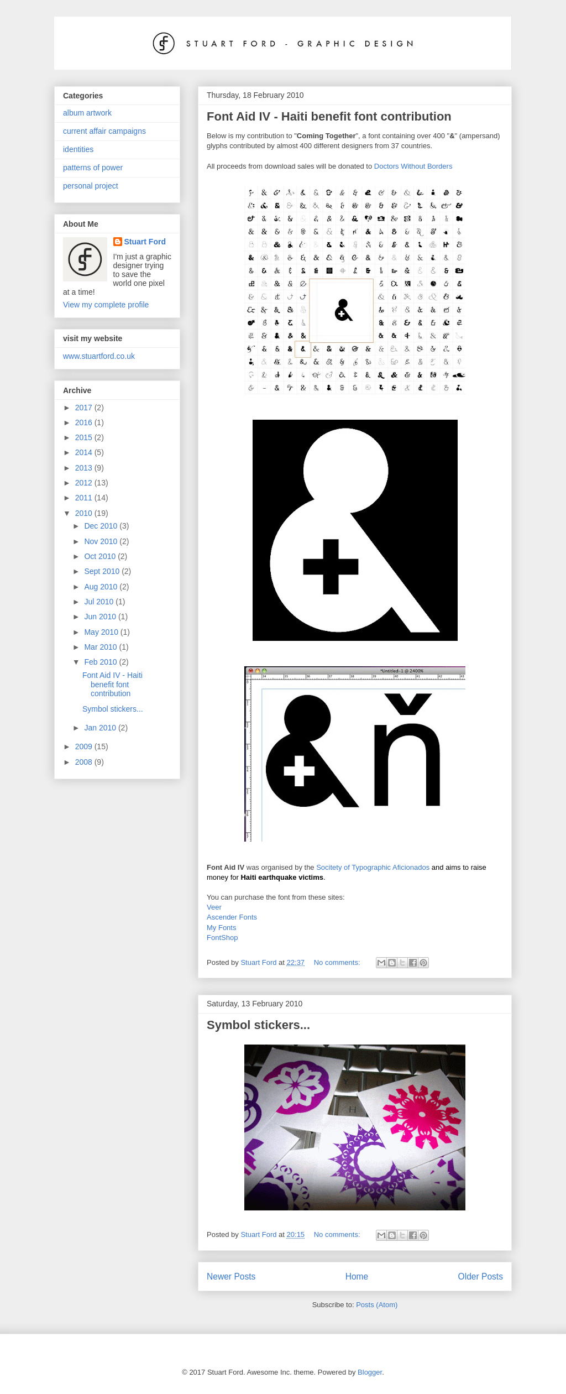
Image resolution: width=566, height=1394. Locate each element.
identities (78, 149)
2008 (85, 762)
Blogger (370, 1372)
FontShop (222, 937)
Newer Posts (231, 1276)
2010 (85, 513)
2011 (85, 497)
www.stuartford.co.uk (99, 356)
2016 (85, 422)
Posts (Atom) (376, 1305)
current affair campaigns (104, 131)
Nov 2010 (101, 541)
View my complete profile (106, 304)
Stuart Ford (145, 241)
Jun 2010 (101, 616)
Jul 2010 (100, 601)
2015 (85, 437)
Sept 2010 (103, 571)
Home (357, 1276)
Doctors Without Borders (413, 166)
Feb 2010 (101, 661)
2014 (85, 452)
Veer (214, 907)
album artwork (87, 112)
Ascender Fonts (232, 917)
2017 (85, 407)
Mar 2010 (101, 647)
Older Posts (480, 1276)
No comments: (338, 962)
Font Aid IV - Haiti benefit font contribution (329, 116)
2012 (85, 482)
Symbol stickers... (258, 1025)
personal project (90, 185)
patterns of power (93, 167)
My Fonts (221, 927)
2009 (85, 746)
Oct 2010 (101, 556)
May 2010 (102, 632)
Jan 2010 (101, 727)
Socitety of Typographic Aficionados (372, 867)
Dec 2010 (101, 525)
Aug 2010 (101, 586)
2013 (85, 467)
